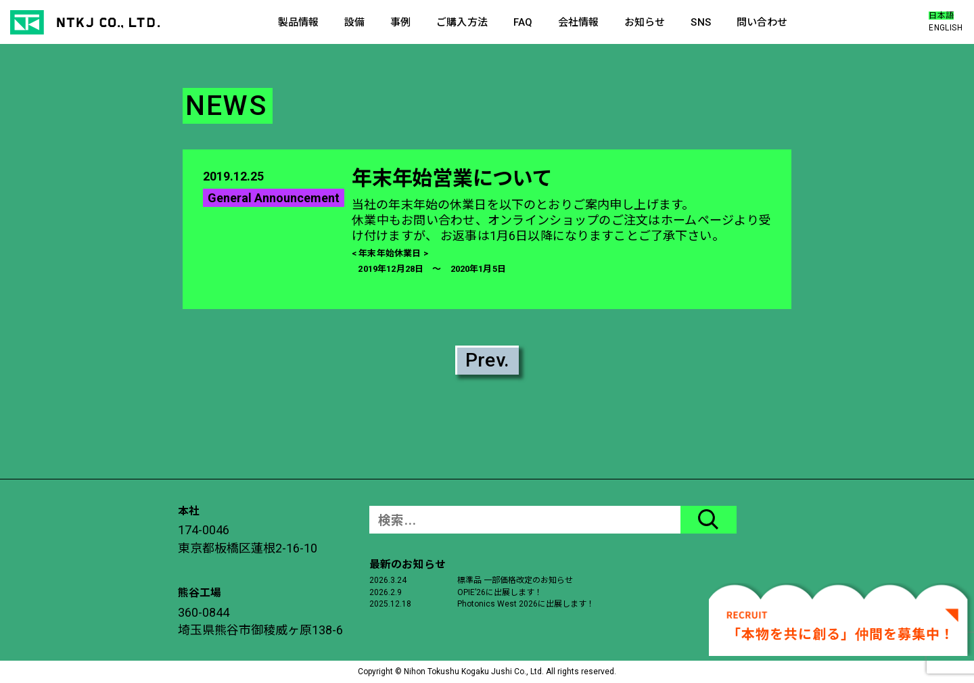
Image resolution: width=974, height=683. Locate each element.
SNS (700, 22)
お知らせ (645, 22)
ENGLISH (946, 28)
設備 (354, 22)
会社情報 (578, 22)
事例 (400, 22)
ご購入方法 (462, 22)
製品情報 (298, 22)
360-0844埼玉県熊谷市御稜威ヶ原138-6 (260, 621)
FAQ (522, 22)
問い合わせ (762, 22)
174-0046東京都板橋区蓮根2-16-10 (247, 539)
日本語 (941, 15)
